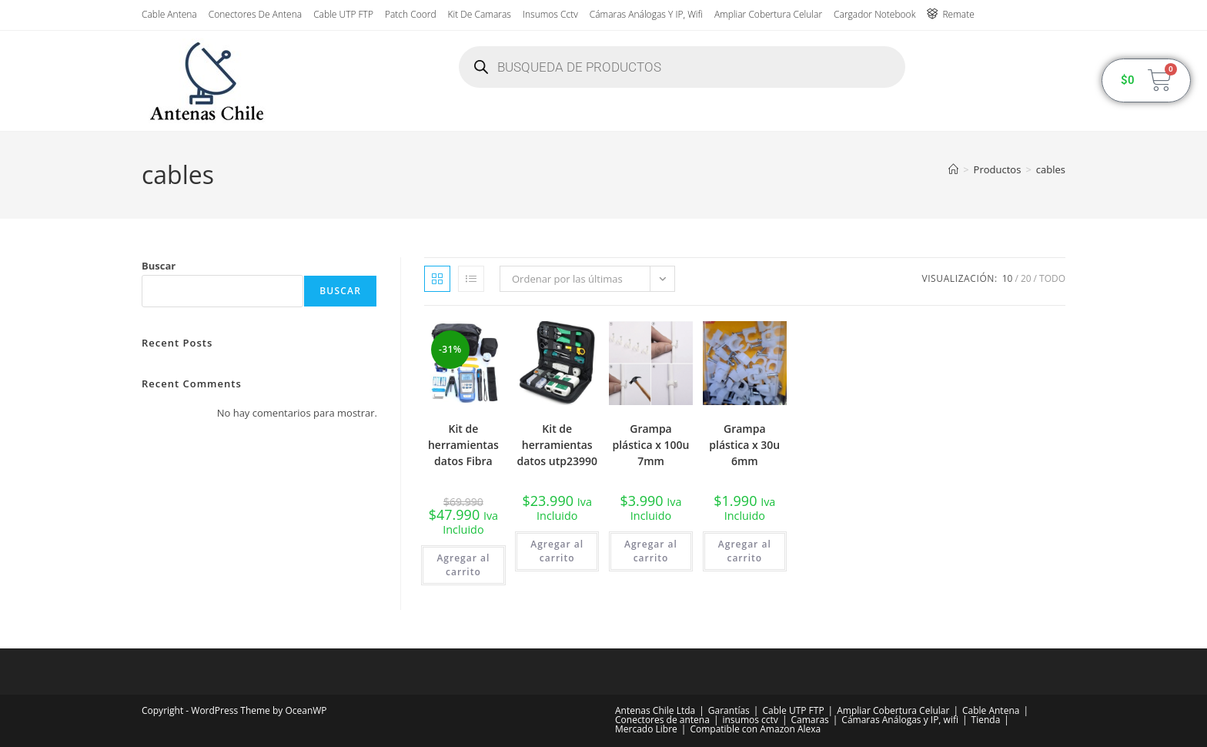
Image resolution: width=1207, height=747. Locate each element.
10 (1007, 278)
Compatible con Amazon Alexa (755, 728)
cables (1050, 169)
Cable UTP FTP (343, 14)
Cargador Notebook (874, 14)
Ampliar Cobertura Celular (768, 14)
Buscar (159, 266)
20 (1026, 278)
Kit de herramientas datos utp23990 (557, 444)
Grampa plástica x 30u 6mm (744, 444)
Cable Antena (169, 14)
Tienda (986, 719)
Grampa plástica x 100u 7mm (651, 444)
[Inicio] (953, 169)
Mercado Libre (646, 728)
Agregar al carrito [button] (463, 564)
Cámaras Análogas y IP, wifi (646, 14)
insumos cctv (550, 14)
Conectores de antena (255, 14)
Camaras (809, 719)
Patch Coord (410, 14)
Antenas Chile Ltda (655, 710)
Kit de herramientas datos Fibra (463, 444)
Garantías (729, 710)
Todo (1052, 278)
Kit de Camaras (479, 14)
